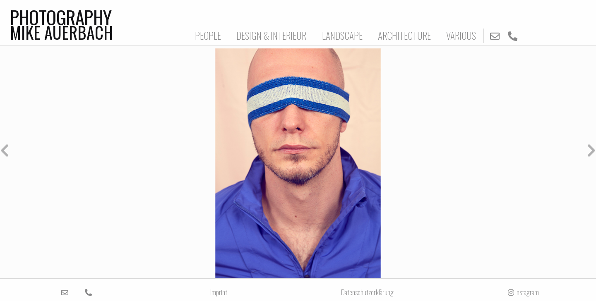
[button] (149, 150)
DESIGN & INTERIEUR (271, 35)
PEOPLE (208, 35)
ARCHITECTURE (404, 35)
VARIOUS (461, 35)
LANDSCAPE (342, 35)
